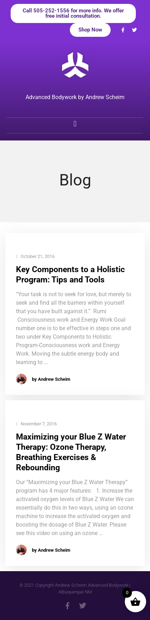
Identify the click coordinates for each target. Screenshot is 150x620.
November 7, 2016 (36, 424)
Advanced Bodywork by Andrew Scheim (75, 97)
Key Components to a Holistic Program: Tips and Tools (70, 275)
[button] (75, 124)
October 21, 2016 (35, 257)
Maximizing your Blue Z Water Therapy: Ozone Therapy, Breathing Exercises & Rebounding (71, 452)
